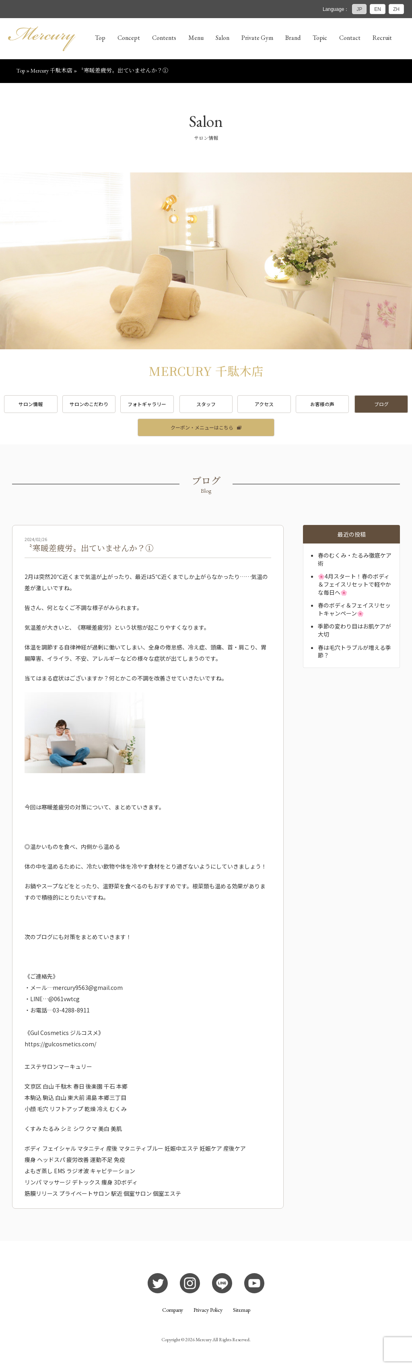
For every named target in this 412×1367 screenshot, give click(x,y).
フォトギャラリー (147, 403)
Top (100, 37)
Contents (164, 37)
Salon (222, 37)
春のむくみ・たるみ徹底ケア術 (354, 559)
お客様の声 (322, 403)
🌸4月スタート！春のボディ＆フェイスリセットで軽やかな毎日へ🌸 (354, 584)
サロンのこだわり (89, 403)
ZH (396, 9)
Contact (349, 37)
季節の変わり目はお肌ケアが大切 (354, 630)
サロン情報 (31, 403)
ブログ (381, 403)
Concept (128, 37)
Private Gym (257, 37)
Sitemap (241, 1310)
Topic (320, 37)
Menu (196, 37)
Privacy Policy (208, 1310)
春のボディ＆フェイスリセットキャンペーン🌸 (354, 609)
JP (359, 9)
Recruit (382, 37)
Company (172, 1310)
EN (377, 9)
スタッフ (206, 403)
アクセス (264, 403)
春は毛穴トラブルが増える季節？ (354, 651)
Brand (293, 37)
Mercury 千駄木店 (51, 70)
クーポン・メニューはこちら (202, 427)
